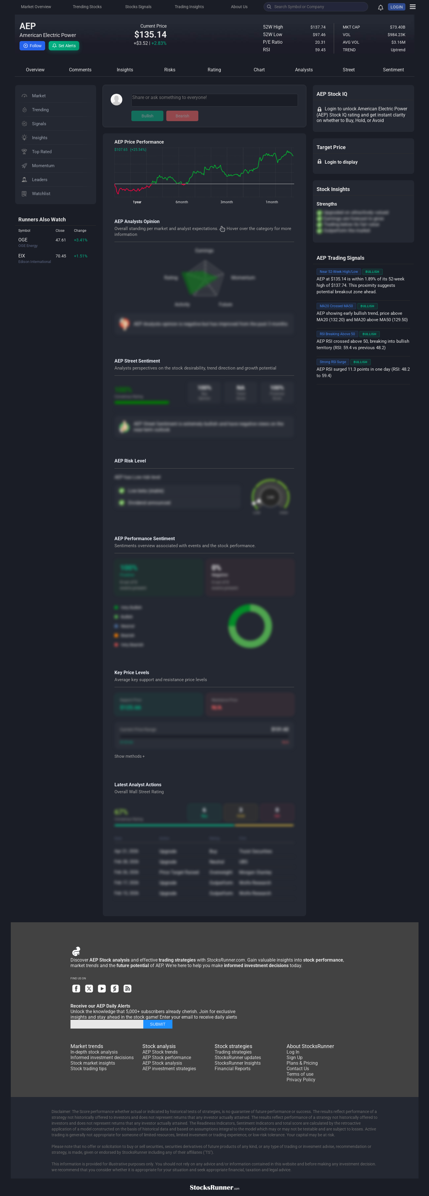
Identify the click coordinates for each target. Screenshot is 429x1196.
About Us (239, 6)
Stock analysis (159, 1046)
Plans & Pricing (302, 1063)
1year (137, 202)
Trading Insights (189, 6)
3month (226, 202)
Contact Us (298, 1068)
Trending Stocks (87, 6)
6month (182, 202)
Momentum (243, 277)
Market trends (86, 1046)
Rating (171, 277)
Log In (293, 1052)
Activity (182, 304)
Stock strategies (233, 1046)
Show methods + (129, 756)
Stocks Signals (138, 6)
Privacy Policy (301, 1079)
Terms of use (300, 1074)
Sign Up (295, 1057)
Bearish (182, 116)
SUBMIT (157, 1024)
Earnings (204, 250)
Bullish (147, 116)
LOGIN (397, 7)
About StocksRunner (310, 1046)
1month (272, 202)
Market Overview (36, 6)
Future (225, 304)
